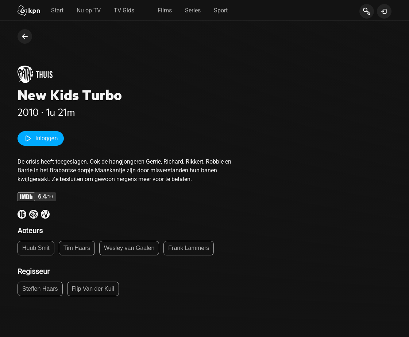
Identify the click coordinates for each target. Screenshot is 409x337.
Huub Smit (36, 248)
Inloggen (41, 138)
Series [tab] (193, 10)
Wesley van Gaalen (129, 248)
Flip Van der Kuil (93, 289)
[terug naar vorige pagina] (25, 36)
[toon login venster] (384, 11)
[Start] (29, 11)
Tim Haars (76, 248)
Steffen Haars (40, 289)
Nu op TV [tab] (89, 10)
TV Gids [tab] (124, 10)
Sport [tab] (221, 10)
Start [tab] (57, 10)
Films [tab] (165, 10)
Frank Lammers (188, 248)
